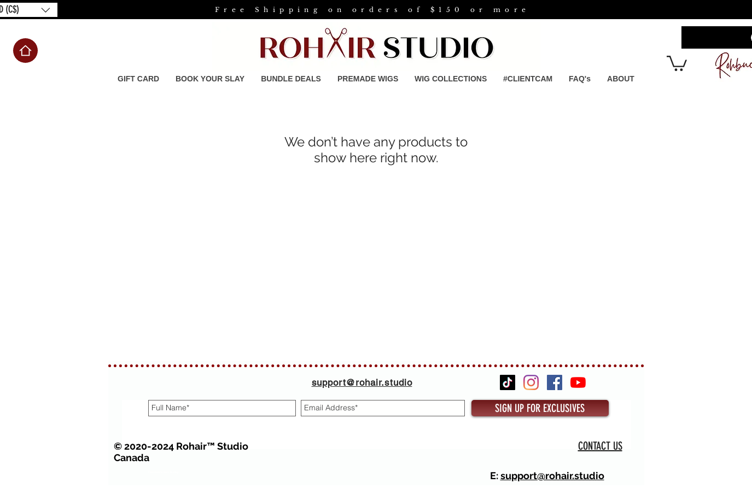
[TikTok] (507, 382)
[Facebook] (554, 382)
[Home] (25, 50)
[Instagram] (531, 382)
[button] (367, 79)
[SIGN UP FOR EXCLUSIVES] (540, 408)
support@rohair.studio (552, 475)
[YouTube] (578, 382)
